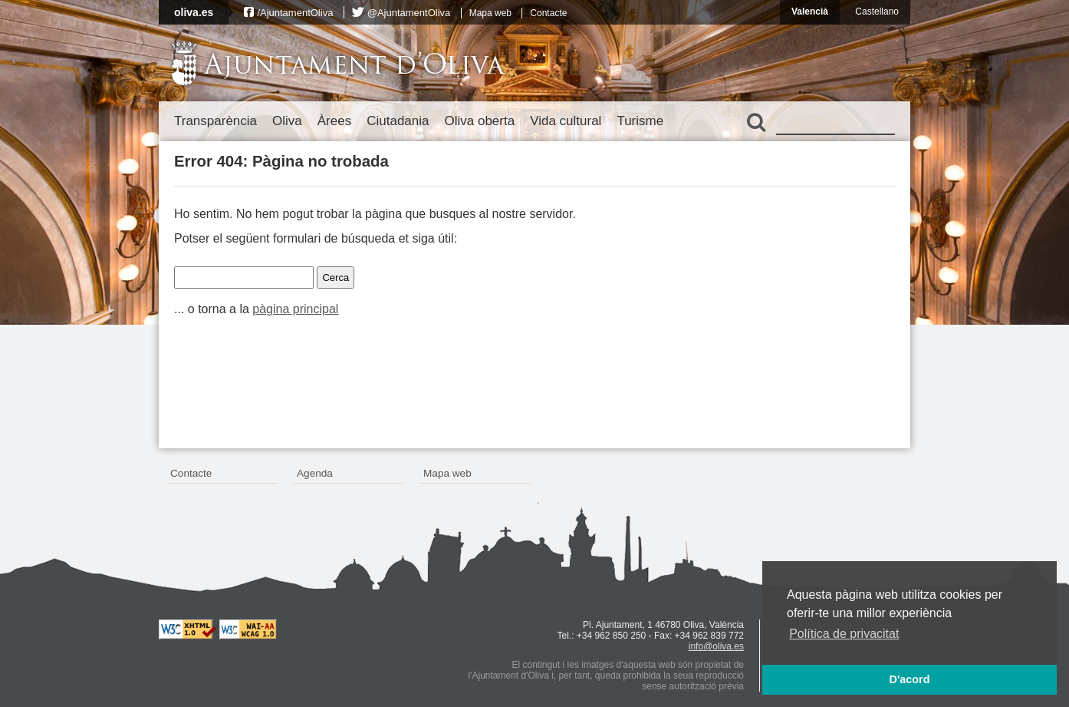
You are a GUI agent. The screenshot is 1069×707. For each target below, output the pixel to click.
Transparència (215, 121)
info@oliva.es (716, 646)
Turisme (640, 121)
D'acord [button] (909, 679)
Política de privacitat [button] (844, 633)
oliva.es (193, 12)
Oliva (287, 121)
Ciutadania (398, 121)
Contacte (548, 13)
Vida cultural (565, 121)
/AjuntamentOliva (295, 12)
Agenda (315, 473)
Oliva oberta (479, 121)
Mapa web (490, 13)
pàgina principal (295, 309)
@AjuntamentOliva (409, 12)
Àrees (334, 121)
